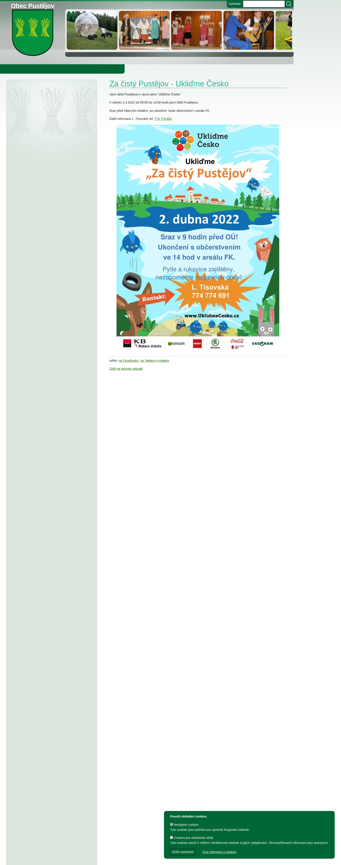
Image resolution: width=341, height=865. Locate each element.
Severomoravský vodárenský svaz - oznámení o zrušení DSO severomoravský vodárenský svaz (46, 136)
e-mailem (162, 360)
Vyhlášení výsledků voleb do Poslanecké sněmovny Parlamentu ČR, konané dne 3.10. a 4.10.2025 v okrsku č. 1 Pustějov (49, 118)
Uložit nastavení (183, 852)
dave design (123, 859)
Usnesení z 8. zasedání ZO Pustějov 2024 (58, 505)
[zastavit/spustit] (72, 15)
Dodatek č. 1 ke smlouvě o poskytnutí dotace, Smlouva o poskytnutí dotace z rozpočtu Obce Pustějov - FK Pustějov (47, 621)
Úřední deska (33, 91)
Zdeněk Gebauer (182, 859)
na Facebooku (129, 360)
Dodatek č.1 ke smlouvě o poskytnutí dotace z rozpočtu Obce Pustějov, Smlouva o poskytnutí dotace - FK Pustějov (47, 758)
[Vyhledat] (289, 4)
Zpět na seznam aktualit (126, 368)
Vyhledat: (234, 3)
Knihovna (74, 69)
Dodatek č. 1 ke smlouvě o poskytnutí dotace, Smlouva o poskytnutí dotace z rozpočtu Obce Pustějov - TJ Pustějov (47, 602)
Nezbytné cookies (184, 824)
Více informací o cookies (219, 852)
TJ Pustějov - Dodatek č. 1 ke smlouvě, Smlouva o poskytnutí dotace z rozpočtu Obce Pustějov (48, 518)
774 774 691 (163, 118)
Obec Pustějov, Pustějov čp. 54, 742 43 (129, 852)
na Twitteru (147, 360)
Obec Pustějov (32, 5)
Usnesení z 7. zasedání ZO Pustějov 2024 (58, 563)
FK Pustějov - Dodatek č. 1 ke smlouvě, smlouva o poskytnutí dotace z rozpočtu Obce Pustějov (49, 537)
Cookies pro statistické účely (191, 838)
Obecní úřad (12, 69)
